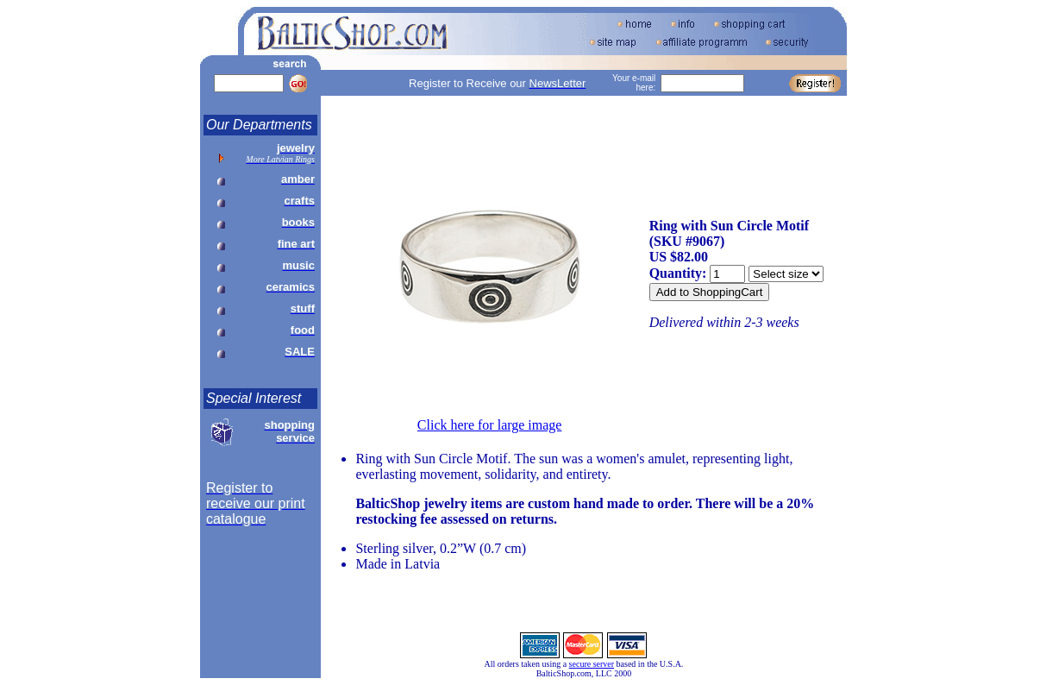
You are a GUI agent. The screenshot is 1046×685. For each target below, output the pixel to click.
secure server (591, 664)
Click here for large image (489, 425)
